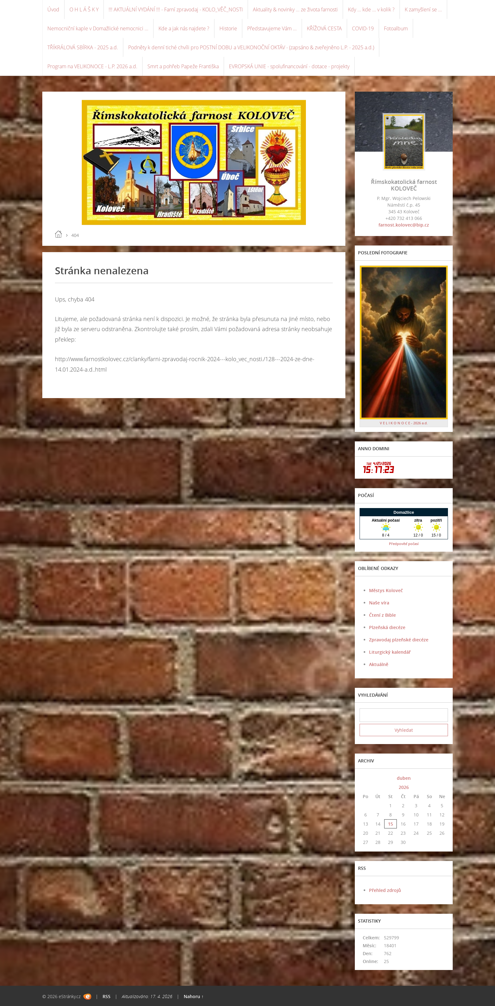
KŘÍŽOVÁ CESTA (324, 28)
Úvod (53, 9)
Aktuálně (378, 664)
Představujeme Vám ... (272, 28)
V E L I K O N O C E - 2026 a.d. (404, 423)
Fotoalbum (396, 28)
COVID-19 (363, 28)
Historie (228, 28)
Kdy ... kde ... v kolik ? (371, 9)
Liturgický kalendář (390, 652)
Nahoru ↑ (194, 996)
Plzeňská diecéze (387, 627)
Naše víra (379, 603)
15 (390, 824)
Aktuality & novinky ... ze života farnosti (295, 9)
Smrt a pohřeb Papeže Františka (183, 66)
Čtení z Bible (382, 615)
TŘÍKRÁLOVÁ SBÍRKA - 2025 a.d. (82, 47)
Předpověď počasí (404, 543)
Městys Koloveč (386, 590)
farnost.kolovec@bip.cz (404, 225)
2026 (404, 787)
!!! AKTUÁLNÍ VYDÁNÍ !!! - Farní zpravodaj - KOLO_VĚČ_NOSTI (176, 9)
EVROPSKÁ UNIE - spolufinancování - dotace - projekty (289, 66)
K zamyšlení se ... (423, 9)
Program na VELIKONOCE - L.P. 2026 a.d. (92, 66)
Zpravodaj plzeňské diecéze (398, 640)
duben (404, 778)
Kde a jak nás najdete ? (183, 28)
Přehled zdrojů (385, 890)
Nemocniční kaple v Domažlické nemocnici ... (97, 28)
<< (365, 778)
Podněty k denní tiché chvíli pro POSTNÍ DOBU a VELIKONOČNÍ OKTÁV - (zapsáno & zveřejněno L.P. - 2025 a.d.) (251, 47)
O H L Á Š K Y (83, 9)
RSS (106, 996)
